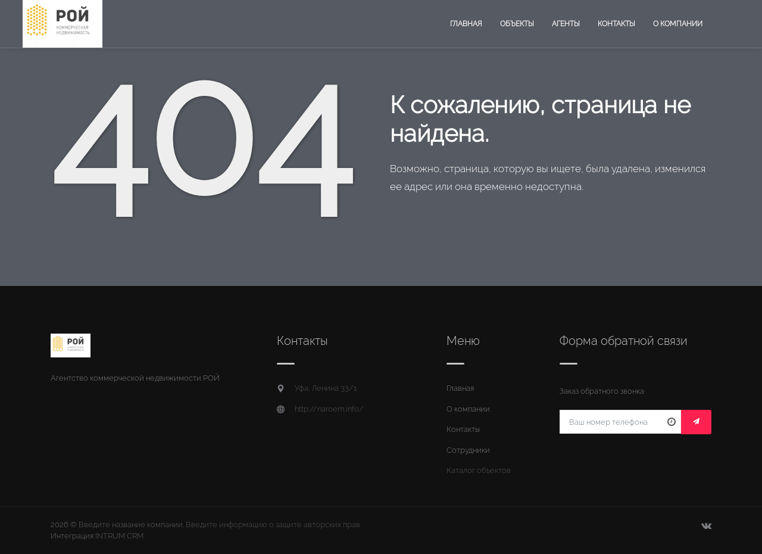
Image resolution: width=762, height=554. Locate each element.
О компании (677, 24)
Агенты (566, 24)
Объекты (517, 24)
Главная (466, 24)
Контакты (616, 24)
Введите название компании (131, 524)
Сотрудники (468, 450)
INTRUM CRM (119, 535)
